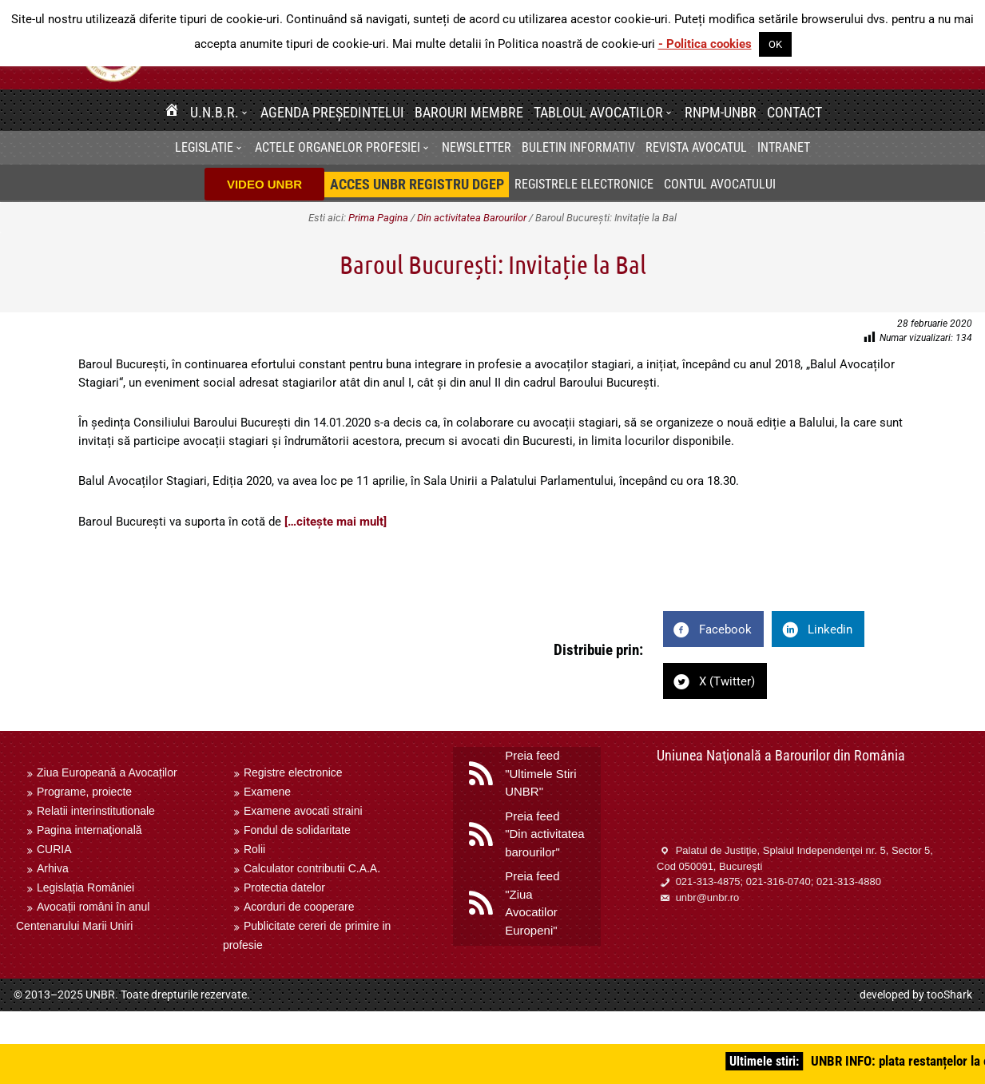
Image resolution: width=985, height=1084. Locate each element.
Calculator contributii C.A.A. (312, 868)
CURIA (54, 849)
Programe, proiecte (84, 791)
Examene (267, 791)
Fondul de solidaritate (297, 830)
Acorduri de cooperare (299, 906)
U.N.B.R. (214, 112)
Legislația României (85, 887)
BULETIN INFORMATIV (578, 147)
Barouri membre (469, 112)
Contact (794, 112)
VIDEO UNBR (264, 184)
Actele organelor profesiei (337, 147)
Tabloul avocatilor (598, 112)
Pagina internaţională (89, 830)
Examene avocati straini (303, 810)
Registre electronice (293, 772)
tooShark (949, 994)
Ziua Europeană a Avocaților (107, 772)
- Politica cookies (705, 44)
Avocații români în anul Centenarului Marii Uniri (82, 916)
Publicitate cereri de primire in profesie (307, 935)
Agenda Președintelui (332, 112)
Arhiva (53, 868)
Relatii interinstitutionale (96, 810)
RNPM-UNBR (721, 112)
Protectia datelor (284, 887)
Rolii (254, 849)
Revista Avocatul (696, 147)
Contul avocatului (720, 184)
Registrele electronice (583, 184)
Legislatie (204, 147)
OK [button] (775, 44)
